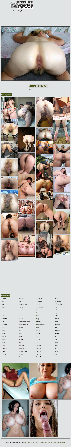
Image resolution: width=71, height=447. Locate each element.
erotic (21, 327)
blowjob (3, 339)
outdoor (39, 345)
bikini (3, 330)
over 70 (38, 357)
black (3, 333)
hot (37, 310)
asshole (3, 307)
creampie (22, 313)
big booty (4, 324)
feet (20, 333)
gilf (20, 342)
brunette (4, 348)
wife (55, 354)
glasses (21, 348)
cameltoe (4, 357)
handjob (39, 301)
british (3, 345)
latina (38, 316)
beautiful (4, 318)
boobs (3, 342)
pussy (56, 307)
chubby (21, 298)
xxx (55, 357)
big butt (3, 354)
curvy (21, 318)
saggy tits (57, 313)
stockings (57, 330)
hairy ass (39, 298)
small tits (57, 324)
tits (55, 336)
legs (37, 318)
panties (56, 298)
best (2, 321)
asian (3, 301)
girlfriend (21, 345)
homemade (40, 307)
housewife (39, 313)
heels (38, 304)
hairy (20, 357)
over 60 (38, 354)
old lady (39, 339)
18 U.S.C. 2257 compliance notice (55, 442)
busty (3, 351)
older (38, 342)
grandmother (23, 351)
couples (21, 310)
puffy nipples (58, 304)
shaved (56, 318)
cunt (20, 316)
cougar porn (22, 307)
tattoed (56, 333)
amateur (4, 298)
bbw (2, 310)
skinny (56, 321)
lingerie (38, 321)
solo (55, 327)
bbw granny (5, 313)
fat (20, 330)
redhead (56, 310)
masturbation (40, 324)
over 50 (38, 351)
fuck (20, 336)
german (21, 339)
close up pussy (23, 304)
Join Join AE (38, 85)
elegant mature (23, 324)
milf (37, 327)
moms (38, 330)
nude (38, 333)
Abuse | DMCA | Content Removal (35, 442)
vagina (56, 345)
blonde (3, 336)
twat (55, 339)
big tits (3, 327)
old (37, 336)
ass (2, 304)
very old (56, 348)
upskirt (56, 342)
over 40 (38, 348)
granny (21, 354)
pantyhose (57, 301)
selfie (56, 316)
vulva (56, 351)
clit (20, 301)
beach (3, 316)
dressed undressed (24, 321)
